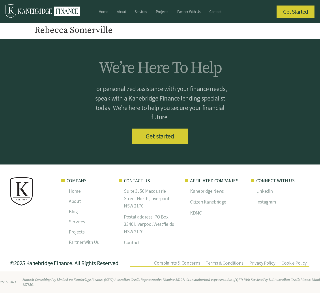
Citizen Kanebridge (208, 203)
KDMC (196, 214)
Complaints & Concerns (175, 263)
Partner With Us (188, 11)
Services (141, 11)
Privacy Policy (261, 263)
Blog (73, 212)
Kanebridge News (207, 192)
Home (103, 11)
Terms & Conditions (223, 263)
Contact (215, 11)
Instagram (266, 203)
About (121, 11)
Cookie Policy (294, 263)
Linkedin (264, 192)
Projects (162, 11)
